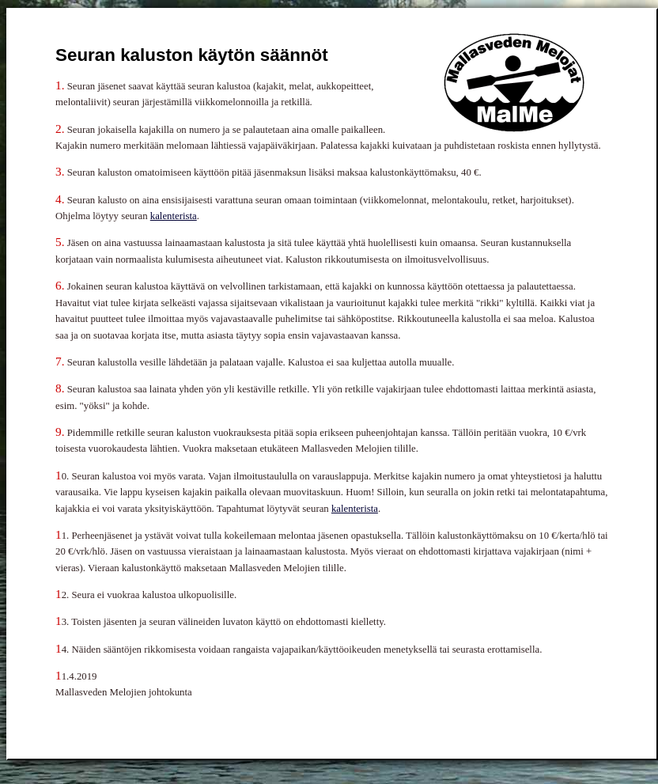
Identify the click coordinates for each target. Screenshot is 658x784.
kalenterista (173, 216)
